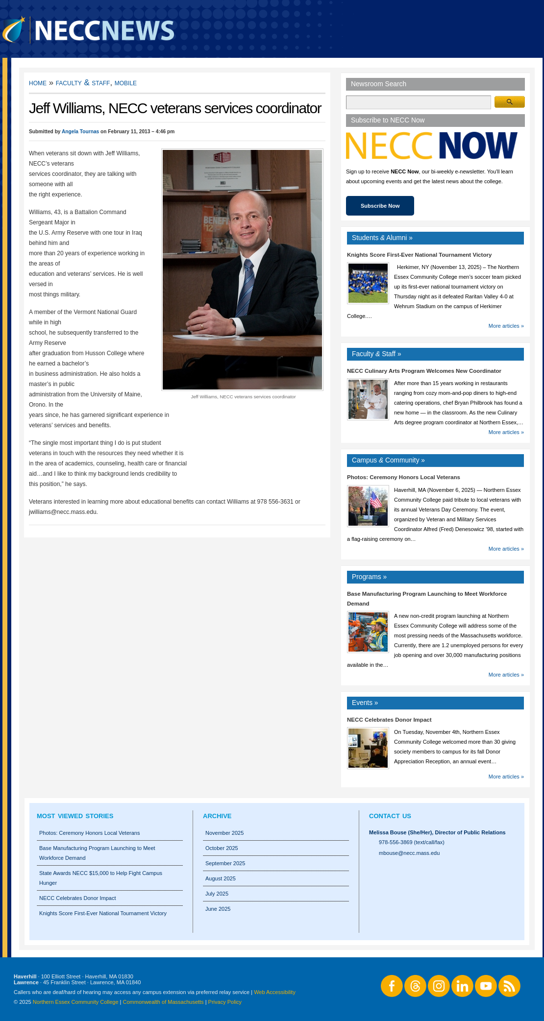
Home (38, 82)
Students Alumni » (382, 238)
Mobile (126, 82)
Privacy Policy (225, 1002)
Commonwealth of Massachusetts (163, 1002)
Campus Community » (388, 460)
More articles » (506, 326)
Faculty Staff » (376, 354)
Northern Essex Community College (76, 1002)
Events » (365, 702)
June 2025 (217, 909)
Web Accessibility (275, 992)
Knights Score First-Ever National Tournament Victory (419, 255)
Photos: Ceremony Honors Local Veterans (403, 477)
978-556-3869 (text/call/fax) (412, 842)
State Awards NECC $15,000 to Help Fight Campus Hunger (100, 878)
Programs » (369, 577)
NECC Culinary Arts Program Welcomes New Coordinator (424, 371)
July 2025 (216, 894)
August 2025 (220, 878)
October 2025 (221, 848)
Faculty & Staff (83, 82)
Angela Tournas (80, 131)
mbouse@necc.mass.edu (409, 853)
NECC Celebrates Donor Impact (389, 720)
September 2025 (225, 863)
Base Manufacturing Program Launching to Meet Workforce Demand (97, 853)
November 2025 (224, 833)
